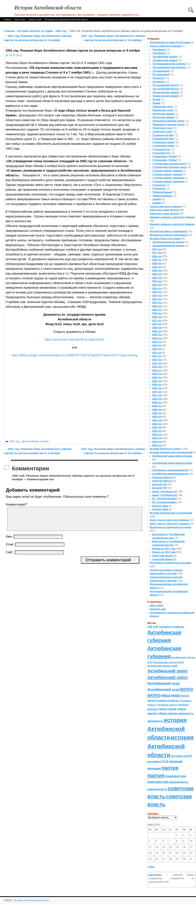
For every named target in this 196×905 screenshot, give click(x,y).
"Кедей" (156, 99)
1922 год (157, 285)
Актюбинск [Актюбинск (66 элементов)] (165, 626)
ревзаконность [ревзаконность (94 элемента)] (179, 781)
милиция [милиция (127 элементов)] (176, 761)
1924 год (157, 299)
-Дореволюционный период (168, 242)
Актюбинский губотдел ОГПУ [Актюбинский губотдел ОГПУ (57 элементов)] (169, 662)
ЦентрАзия (155, 874)
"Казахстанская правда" (166, 92)
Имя (9, 541)
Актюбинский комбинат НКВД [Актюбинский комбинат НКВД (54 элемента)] (162, 666)
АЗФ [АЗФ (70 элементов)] (150, 626)
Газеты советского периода (165, 46)
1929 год (157, 334)
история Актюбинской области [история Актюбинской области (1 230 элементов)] (167, 729)
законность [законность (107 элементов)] (185, 713)
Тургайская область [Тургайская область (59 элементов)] (167, 705)
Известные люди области (164, 210)
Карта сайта (19, 19)
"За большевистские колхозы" (169, 63)
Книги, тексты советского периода (169, 520)
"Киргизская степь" (163, 106)
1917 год (157, 249)
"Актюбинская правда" (165, 56)
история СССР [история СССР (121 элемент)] (181, 756)
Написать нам (34, 19)
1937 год (157, 392)
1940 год (157, 413)
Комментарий (17, 504)
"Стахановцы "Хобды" (165, 156)
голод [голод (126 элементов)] (162, 709)
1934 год (157, 370)
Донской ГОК (159, 484)
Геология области (162, 477)
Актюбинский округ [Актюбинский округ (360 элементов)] (167, 670)
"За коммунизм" (161, 71)
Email (9, 549)
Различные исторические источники (170, 527)
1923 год (157, 292)
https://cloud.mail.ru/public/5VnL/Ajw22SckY (74, 339)
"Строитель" (159, 185)
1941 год (61, 30)
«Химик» (157, 199)
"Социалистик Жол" (163, 135)
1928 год (157, 327)
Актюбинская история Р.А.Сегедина (170, 42)
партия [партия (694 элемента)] (169, 768)
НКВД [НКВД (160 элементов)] (165, 696)
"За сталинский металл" (166, 85)
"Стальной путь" (161, 149)
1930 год (157, 342)
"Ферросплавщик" (162, 192)
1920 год (157, 270)
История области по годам (35, 30)
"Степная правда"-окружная (168, 178)
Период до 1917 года (164, 548)
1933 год (157, 363)
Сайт (9, 556)
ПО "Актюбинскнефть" (165, 498)
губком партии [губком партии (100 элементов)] (167, 713)
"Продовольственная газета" (168, 121)
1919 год (157, 263)
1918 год (157, 256)
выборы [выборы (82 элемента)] (183, 704)
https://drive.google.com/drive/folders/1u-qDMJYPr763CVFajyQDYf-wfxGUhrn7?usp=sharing (74, 355)
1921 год (157, 277)
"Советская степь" (162, 128)
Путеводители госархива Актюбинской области (66, 19)
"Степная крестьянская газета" (169, 163)
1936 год (157, 384)
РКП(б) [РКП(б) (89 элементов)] (184, 695)
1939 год (157, 406)
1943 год (157, 434)
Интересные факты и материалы (168, 231)
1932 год (157, 356)
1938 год (157, 399)
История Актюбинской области (48, 8)
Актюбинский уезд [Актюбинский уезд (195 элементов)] (163, 683)
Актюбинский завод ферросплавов (172, 456)
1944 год (157, 441)
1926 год (157, 313)
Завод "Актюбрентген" (165, 491)
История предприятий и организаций (171, 452)
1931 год (157, 349)
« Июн (150, 866)
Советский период (162, 555)
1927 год (157, 320)
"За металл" (159, 78)
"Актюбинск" (159, 49)
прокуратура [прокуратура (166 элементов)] (175, 776)
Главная (7, 19)
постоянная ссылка (36, 441)
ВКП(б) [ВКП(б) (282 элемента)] (186, 689)
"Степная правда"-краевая (167, 170)
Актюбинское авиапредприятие (170, 470)
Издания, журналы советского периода (172, 217)
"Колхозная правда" (163, 114)
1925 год (157, 306)
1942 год (157, 427)
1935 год (157, 377)
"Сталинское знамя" (163, 142)
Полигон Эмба (160, 506)
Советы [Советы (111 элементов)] (162, 700)
